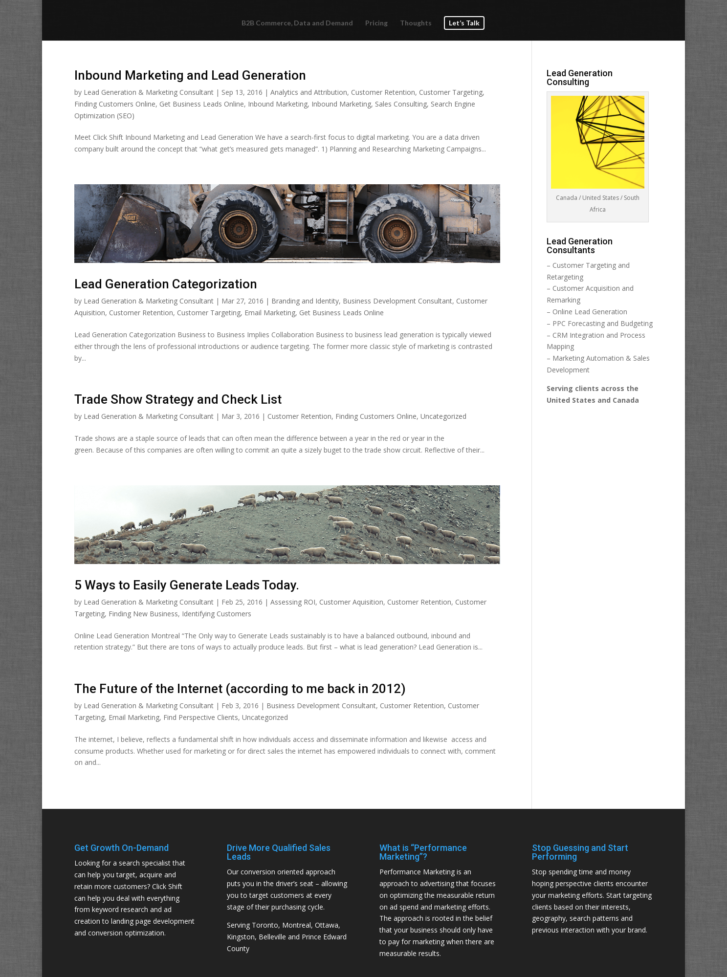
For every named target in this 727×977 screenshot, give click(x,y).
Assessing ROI (292, 602)
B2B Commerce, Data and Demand (297, 23)
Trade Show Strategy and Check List (178, 399)
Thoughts (416, 23)
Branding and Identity (305, 300)
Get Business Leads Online (201, 104)
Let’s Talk (464, 23)
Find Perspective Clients (200, 717)
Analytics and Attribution (308, 92)
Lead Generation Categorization (165, 284)
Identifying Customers (216, 613)
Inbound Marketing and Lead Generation (190, 75)
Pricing (376, 23)
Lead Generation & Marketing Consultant (149, 92)
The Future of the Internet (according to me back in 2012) (240, 688)
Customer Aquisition (351, 602)
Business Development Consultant (397, 300)
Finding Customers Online (114, 104)
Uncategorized (443, 416)
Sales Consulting (401, 104)
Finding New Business (143, 613)
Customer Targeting (451, 92)
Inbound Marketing (278, 104)
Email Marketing (269, 312)
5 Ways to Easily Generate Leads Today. (186, 585)
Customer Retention (383, 92)
